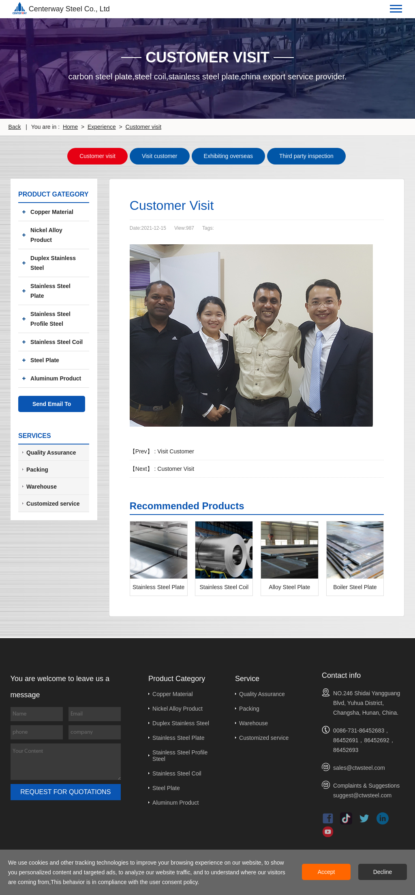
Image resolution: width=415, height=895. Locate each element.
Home (70, 127)
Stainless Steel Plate (50, 290)
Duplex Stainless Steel (53, 262)
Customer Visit (175, 468)
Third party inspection (306, 155)
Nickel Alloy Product (46, 234)
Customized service (264, 737)
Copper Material (51, 211)
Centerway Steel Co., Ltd (61, 8)
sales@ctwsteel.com (359, 767)
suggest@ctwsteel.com (362, 794)
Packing (249, 708)
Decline (382, 872)
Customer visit (144, 127)
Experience (102, 127)
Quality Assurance (262, 693)
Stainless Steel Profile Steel (50, 318)
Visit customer (160, 155)
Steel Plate (44, 359)
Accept (326, 872)
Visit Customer (175, 450)
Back (14, 127)
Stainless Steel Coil (56, 341)
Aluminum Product (55, 377)
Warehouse (253, 722)
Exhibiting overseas (228, 155)
